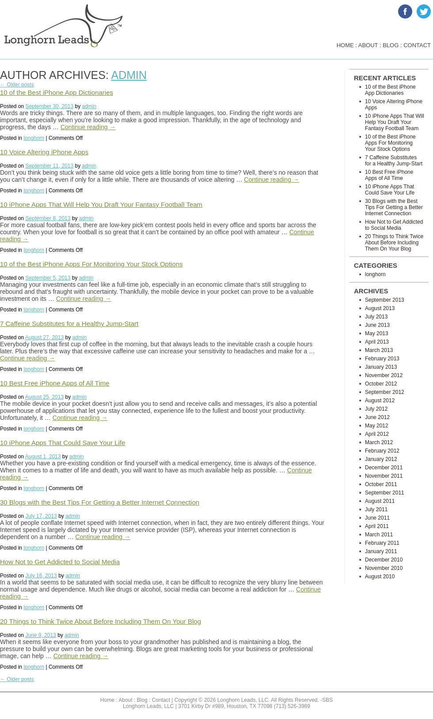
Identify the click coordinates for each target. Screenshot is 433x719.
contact (417, 45)
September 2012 (384, 392)
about (368, 45)
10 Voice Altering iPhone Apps (44, 152)
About (125, 700)
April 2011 (377, 526)
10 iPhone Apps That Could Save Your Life (62, 442)
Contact (161, 700)
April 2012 (377, 434)
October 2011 (381, 484)
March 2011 (379, 535)
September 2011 (384, 493)
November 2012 (384, 375)
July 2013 (376, 317)
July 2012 (376, 409)
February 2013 (382, 359)
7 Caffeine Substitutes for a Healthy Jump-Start (69, 323)
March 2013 (379, 350)
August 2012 (380, 400)
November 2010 (384, 568)
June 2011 (377, 518)
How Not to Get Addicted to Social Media (60, 561)
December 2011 (384, 467)
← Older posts (17, 85)
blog (391, 45)
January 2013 (381, 367)
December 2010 (384, 560)
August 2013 (380, 308)
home (345, 45)
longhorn (33, 138)
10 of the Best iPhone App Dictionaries (56, 92)
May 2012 (376, 426)
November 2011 (384, 476)
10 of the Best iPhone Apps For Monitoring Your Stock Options (91, 264)
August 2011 (380, 501)
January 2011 (381, 551)
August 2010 (380, 576)
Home (107, 700)
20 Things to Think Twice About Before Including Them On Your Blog (100, 621)
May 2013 (376, 333)
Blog (142, 700)
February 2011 (382, 543)
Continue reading (88, 127)
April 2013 (377, 342)
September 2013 (384, 300)
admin (129, 75)
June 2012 (377, 417)
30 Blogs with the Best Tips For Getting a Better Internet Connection (99, 502)
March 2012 (379, 442)
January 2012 (381, 459)
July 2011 (376, 509)
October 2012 (381, 384)
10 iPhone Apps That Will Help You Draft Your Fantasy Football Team (101, 204)
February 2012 (382, 451)
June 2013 (377, 325)
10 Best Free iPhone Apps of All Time (55, 383)
